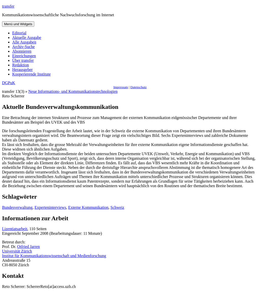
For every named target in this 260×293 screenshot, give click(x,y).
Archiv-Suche (23, 47)
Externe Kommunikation (88, 207)
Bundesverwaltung (17, 207)
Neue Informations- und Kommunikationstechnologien (73, 91)
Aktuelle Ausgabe (26, 37)
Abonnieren (21, 51)
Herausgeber (22, 69)
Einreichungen (24, 56)
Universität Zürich (17, 251)
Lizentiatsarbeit (14, 229)
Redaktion (20, 65)
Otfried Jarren (28, 246)
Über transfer (23, 60)
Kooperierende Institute (31, 74)
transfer (8, 6)
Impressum (120, 87)
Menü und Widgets (18, 24)
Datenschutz (138, 87)
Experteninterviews (50, 207)
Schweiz (117, 207)
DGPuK (8, 83)
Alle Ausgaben (24, 42)
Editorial (19, 33)
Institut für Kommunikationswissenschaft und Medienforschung (54, 256)
